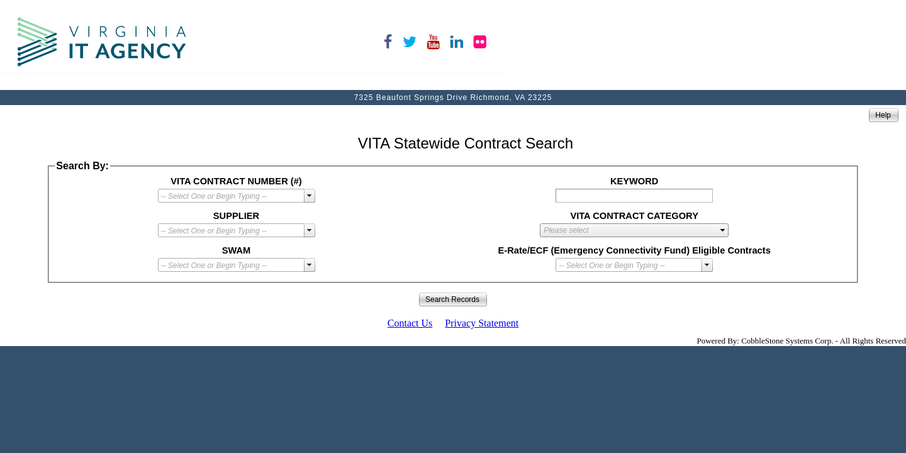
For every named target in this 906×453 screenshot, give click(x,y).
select (309, 196)
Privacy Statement (481, 323)
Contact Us (410, 323)
